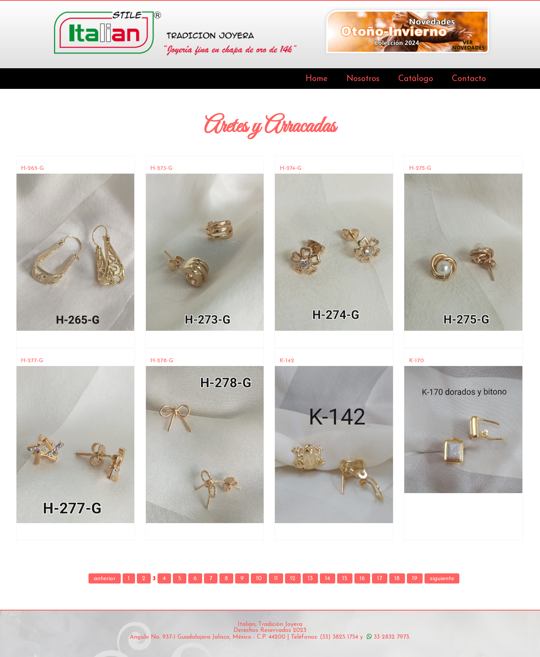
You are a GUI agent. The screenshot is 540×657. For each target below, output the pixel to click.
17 (379, 579)
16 (362, 579)
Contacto (469, 79)
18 (397, 579)
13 (310, 579)
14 (327, 579)
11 (276, 579)
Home (317, 79)
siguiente (442, 579)
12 (293, 579)
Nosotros (363, 79)
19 (414, 579)
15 (344, 579)
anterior (105, 579)
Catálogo (415, 79)
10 (259, 579)
